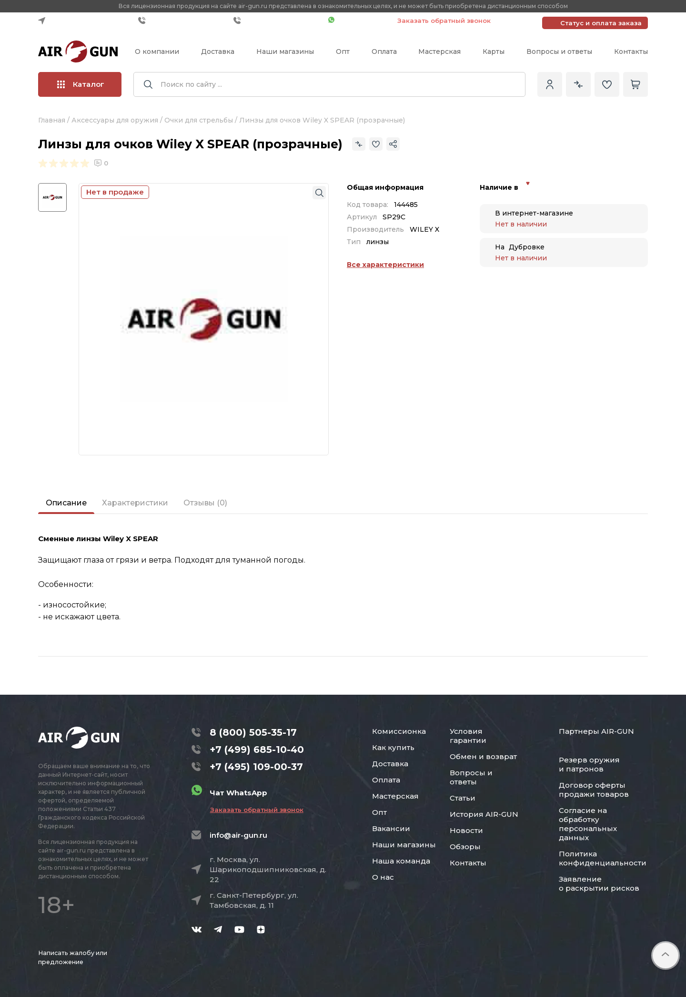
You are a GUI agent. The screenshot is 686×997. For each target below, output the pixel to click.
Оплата (384, 51)
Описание (66, 502)
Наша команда (401, 860)
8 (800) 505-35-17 (253, 732)
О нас (383, 877)
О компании (157, 51)
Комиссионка (399, 731)
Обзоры (465, 846)
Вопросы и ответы (559, 51)
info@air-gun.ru (238, 835)
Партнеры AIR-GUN (596, 731)
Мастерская (439, 51)
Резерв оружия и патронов (589, 764)
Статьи (462, 797)
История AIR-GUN (484, 814)
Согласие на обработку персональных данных (588, 824)
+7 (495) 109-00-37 (278, 20)
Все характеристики (385, 264)
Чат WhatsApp (358, 20)
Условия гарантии (468, 736)
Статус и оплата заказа (601, 23)
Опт (343, 51)
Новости (466, 830)
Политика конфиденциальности (602, 858)
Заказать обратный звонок (444, 20)
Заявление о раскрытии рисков (599, 883)
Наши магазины (285, 51)
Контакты (631, 51)
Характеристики (135, 502)
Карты (493, 51)
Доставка (217, 51)
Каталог (80, 84)
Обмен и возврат (483, 756)
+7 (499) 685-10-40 (183, 20)
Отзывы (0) (205, 502)
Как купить (393, 747)
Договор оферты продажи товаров (594, 790)
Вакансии (391, 828)
